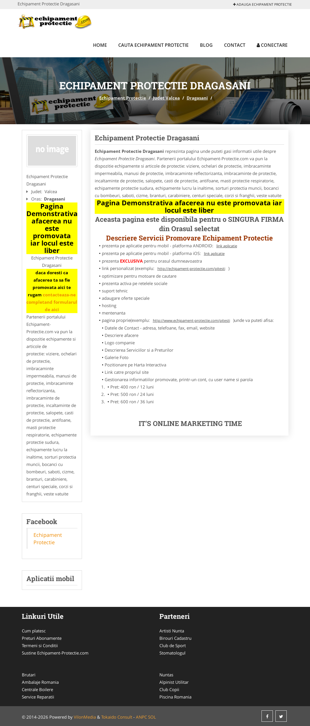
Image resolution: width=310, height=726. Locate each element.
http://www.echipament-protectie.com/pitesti (191, 320)
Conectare (272, 45)
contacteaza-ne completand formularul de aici (51, 302)
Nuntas (166, 675)
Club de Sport (172, 645)
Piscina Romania (175, 697)
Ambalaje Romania (40, 682)
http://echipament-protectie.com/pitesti (191, 268)
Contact (234, 45)
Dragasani (197, 98)
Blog (206, 45)
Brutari (28, 675)
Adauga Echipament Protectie (262, 4)
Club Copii (169, 689)
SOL (152, 717)
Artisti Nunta (171, 631)
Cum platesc (34, 631)
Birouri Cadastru (175, 638)
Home (100, 45)
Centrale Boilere (37, 689)
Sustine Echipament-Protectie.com (55, 653)
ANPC (141, 717)
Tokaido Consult (116, 717)
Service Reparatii (38, 697)
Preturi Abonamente (42, 638)
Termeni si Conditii (40, 645)
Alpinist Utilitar (174, 682)
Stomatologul (172, 653)
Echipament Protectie (122, 98)
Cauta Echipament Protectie (153, 45)
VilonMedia (85, 717)
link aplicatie (226, 245)
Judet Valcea (166, 98)
